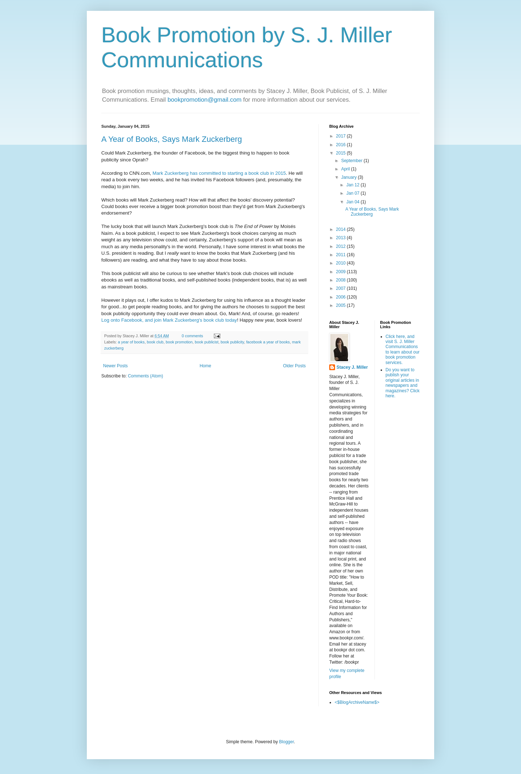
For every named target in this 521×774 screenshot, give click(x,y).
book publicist (206, 342)
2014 (341, 229)
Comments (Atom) (145, 375)
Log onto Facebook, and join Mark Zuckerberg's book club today (169, 320)
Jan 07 (353, 193)
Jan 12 (353, 184)
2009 (341, 271)
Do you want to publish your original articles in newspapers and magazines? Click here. (403, 382)
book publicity (232, 342)
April (346, 169)
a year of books (131, 342)
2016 (341, 144)
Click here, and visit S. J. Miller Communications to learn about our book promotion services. (403, 349)
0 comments (192, 336)
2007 (341, 288)
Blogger (286, 741)
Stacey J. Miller (352, 367)
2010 (341, 263)
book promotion (179, 342)
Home (205, 365)
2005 (341, 305)
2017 (341, 136)
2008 (341, 280)
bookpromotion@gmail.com (205, 99)
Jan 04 (353, 201)
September (352, 160)
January (349, 177)
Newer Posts (115, 365)
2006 (341, 297)
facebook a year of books (268, 342)
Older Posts (294, 365)
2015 (341, 153)
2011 (341, 254)
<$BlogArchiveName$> (357, 702)
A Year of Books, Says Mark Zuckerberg (171, 139)
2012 (341, 246)
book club (155, 342)
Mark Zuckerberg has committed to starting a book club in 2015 (219, 173)
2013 (341, 237)
